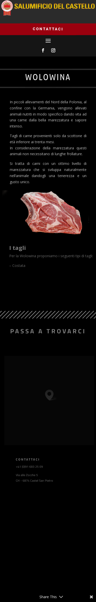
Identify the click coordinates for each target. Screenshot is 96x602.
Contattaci (48, 29)
